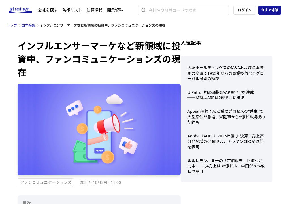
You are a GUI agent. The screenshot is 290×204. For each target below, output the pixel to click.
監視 (72, 10)
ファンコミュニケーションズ (45, 182)
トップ (12, 25)
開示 (115, 10)
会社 (48, 10)
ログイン (244, 10)
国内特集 (28, 25)
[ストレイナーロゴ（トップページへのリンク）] (23, 10)
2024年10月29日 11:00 (100, 182)
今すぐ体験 (269, 10)
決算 (95, 10)
